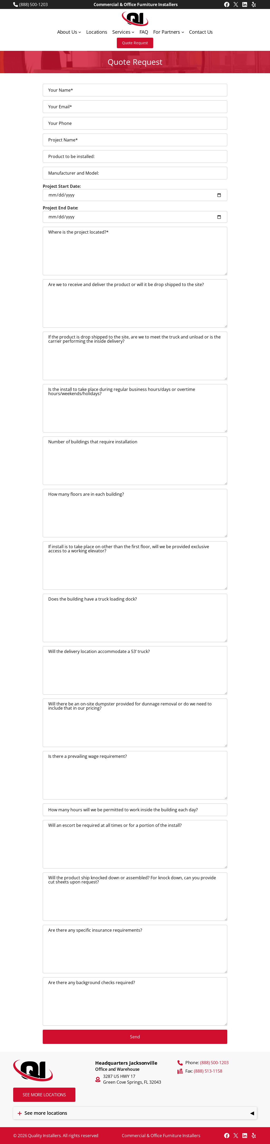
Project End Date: (135, 214)
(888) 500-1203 (33, 4)
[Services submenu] (133, 32)
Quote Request (135, 42)
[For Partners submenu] (182, 32)
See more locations (44, 1095)
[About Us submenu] (79, 32)
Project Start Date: (135, 192)
